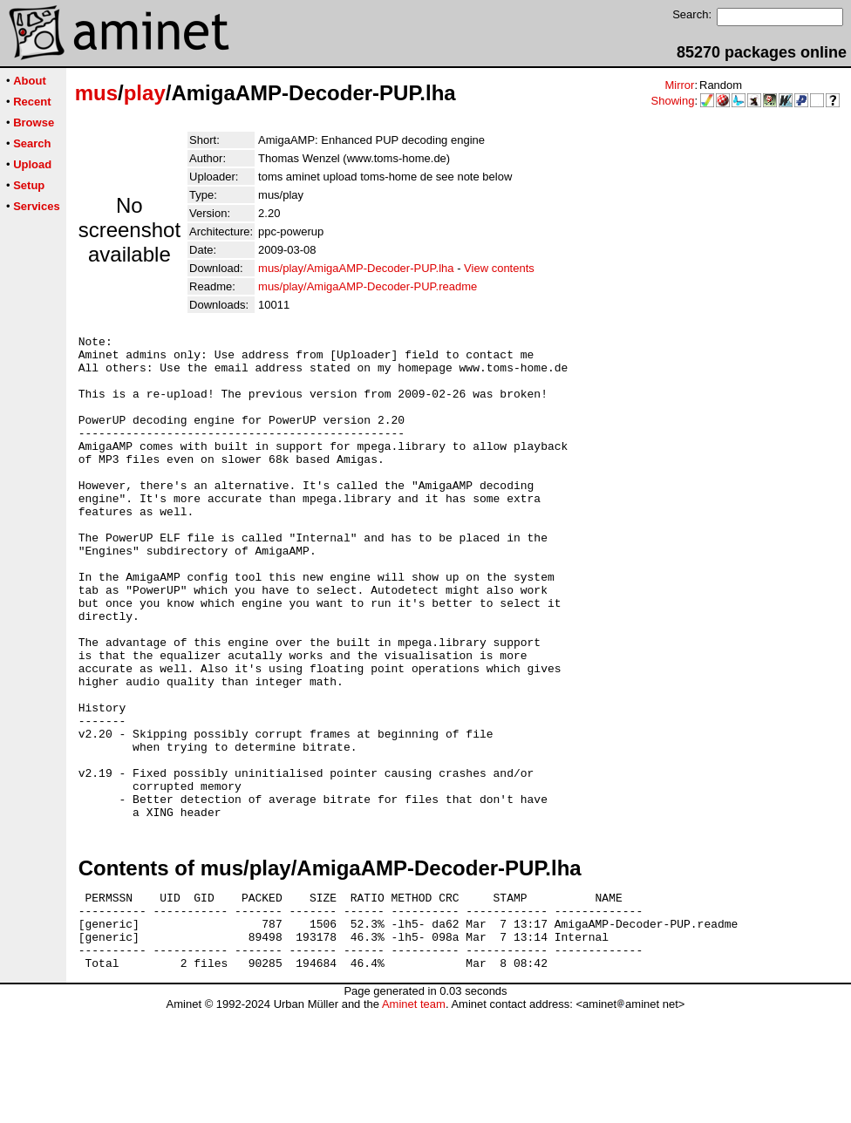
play (145, 93)
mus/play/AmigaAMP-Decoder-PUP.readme (367, 286)
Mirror (679, 85)
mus (96, 93)
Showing (673, 100)
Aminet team (414, 1116)
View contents (499, 268)
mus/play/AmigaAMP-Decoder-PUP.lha (355, 268)
